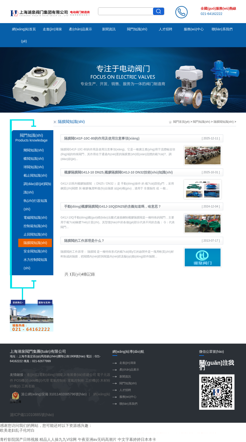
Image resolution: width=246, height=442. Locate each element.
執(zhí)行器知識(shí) (35, 205)
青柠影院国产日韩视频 (19, 439)
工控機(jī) (92, 380)
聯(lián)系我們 (222, 29)
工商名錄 (28, 386)
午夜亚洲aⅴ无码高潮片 (97, 439)
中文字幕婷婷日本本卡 (137, 439)
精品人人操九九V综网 (58, 439)
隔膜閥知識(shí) (35, 243)
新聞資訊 (109, 29)
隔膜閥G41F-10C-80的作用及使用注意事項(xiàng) (101, 138)
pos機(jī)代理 (39, 380)
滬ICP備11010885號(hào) (32, 415)
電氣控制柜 (58, 380)
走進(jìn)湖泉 (52, 29)
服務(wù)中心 (194, 29)
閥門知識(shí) (137, 29)
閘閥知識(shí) (34, 150)
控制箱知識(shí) (35, 226)
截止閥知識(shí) (35, 175)
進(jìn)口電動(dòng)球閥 (44, 375)
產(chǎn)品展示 (80, 29)
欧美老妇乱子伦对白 (17, 430)
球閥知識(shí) (34, 167)
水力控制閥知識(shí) (35, 264)
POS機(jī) (21, 380)
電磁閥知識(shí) (35, 217)
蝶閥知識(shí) (34, 158)
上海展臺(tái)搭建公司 (79, 375)
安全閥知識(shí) (35, 251)
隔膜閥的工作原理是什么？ (84, 241)
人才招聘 (165, 29)
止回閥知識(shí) (35, 234)
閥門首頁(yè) (181, 121)
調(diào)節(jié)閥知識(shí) (37, 188)
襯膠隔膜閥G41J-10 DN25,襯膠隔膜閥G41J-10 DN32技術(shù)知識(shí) (118, 172)
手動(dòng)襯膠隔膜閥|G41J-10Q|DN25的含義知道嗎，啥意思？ (112, 206)
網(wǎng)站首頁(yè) (24, 35)
